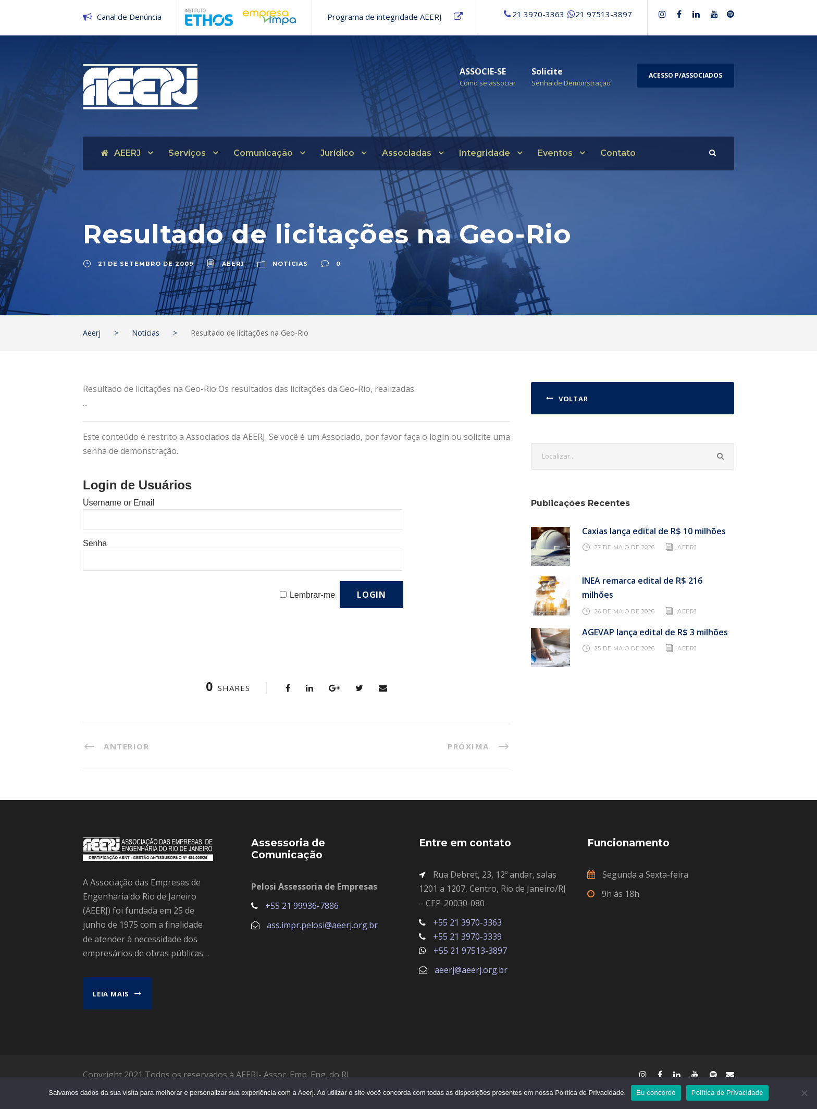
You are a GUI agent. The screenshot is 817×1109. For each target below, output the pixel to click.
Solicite (547, 71)
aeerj (233, 263)
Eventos (555, 153)
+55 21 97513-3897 (470, 950)
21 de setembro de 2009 (146, 263)
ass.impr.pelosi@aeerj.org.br (322, 925)
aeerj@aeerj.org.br (471, 970)
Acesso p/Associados (685, 75)
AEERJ (121, 153)
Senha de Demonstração (571, 83)
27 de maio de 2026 (625, 547)
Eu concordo (656, 1092)
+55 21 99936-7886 (302, 905)
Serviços (187, 153)
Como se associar (488, 83)
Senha (95, 543)
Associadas (406, 153)
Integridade (484, 153)
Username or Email (118, 502)
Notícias (290, 263)
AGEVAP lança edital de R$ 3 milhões (655, 632)
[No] (804, 1093)
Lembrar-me (312, 594)
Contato (618, 153)
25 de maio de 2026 (625, 648)
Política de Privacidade (727, 1092)
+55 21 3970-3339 (467, 936)
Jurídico (337, 153)
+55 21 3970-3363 (467, 922)
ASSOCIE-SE (483, 71)
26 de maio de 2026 (625, 610)
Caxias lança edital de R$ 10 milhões (654, 531)
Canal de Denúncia (129, 16)
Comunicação (263, 153)
